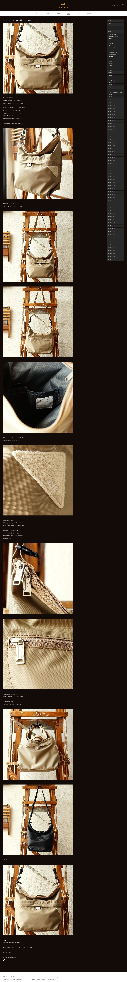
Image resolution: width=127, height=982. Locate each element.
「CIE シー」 (6, 940)
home (37, 13)
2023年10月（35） (112, 194)
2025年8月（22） (112, 126)
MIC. (110, 45)
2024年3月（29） (112, 179)
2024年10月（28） (112, 157)
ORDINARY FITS (113, 52)
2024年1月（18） (112, 185)
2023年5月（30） (112, 210)
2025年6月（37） (112, 132)
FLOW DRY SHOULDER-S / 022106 (11, 942)
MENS (109, 31)
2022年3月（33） (112, 253)
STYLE (109, 23)
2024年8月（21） (112, 163)
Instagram (44, 979)
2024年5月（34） (112, 173)
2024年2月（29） (112, 182)
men (47, 13)
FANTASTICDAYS (113, 41)
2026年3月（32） (112, 105)
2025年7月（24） (112, 129)
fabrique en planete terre (114, 80)
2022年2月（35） (112, 256)
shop (78, 13)
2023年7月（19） (112, 203)
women (58, 13)
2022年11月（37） (112, 228)
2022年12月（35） (112, 225)
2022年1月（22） (112, 259)
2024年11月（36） (112, 154)
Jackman (111, 63)
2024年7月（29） (112, 166)
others (110, 70)
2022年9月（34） (112, 234)
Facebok (38, 979)
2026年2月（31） (112, 108)
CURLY (110, 38)
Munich (110, 77)
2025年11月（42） (112, 117)
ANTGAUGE (112, 82)
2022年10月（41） (112, 231)
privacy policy (51, 979)
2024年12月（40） (112, 151)
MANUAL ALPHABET (113, 36)
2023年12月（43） (112, 188)
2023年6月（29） (112, 207)
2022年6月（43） (112, 244)
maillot (110, 50)
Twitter (33, 979)
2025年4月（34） (112, 139)
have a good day (112, 47)
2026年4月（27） (112, 102)
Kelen (110, 75)
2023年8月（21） (112, 200)
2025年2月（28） (112, 145)
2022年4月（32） (112, 250)
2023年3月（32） (112, 216)
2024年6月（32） (112, 170)
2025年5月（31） (112, 136)
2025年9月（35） (112, 123)
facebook (6, 960)
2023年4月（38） (112, 213)
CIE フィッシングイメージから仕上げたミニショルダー (21, 20)
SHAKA (110, 94)
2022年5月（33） (112, 247)
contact (89, 13)
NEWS (109, 20)
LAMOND (111, 43)
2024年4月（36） (112, 176)
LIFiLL (110, 65)
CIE (4, 97)
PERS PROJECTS (113, 54)
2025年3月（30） (112, 142)
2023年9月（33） (112, 197)
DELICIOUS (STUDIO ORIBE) (115, 59)
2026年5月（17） (112, 98)
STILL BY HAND (112, 34)
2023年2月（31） (112, 219)
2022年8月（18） (112, 237)
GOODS (109, 86)
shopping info (115, 5)
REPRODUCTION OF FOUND (115, 92)
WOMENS (110, 72)
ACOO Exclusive (112, 68)
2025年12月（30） (112, 114)
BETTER (111, 56)
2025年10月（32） (112, 120)
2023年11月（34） (112, 191)
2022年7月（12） (112, 241)
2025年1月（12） (112, 148)
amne (110, 61)
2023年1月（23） (112, 222)
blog (68, 13)
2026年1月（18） (112, 111)
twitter (4, 960)
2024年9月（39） (112, 160)
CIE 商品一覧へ (7, 952)
